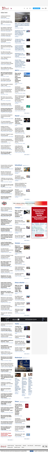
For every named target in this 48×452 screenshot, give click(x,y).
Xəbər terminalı (36, 8)
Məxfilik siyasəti (17, 447)
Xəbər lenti (4, 12)
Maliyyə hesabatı (18, 445)
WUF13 (17, 70)
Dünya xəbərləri (19, 282)
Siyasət (17, 116)
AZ (29, 8)
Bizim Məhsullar (30, 445)
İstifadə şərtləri (10, 447)
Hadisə (17, 324)
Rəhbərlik (24, 445)
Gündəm (17, 243)
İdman (17, 401)
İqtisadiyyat (18, 165)
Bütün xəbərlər (26, 113)
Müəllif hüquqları (38, 445)
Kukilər (23, 447)
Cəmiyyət (18, 207)
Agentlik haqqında (11, 445)
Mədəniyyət (18, 357)
